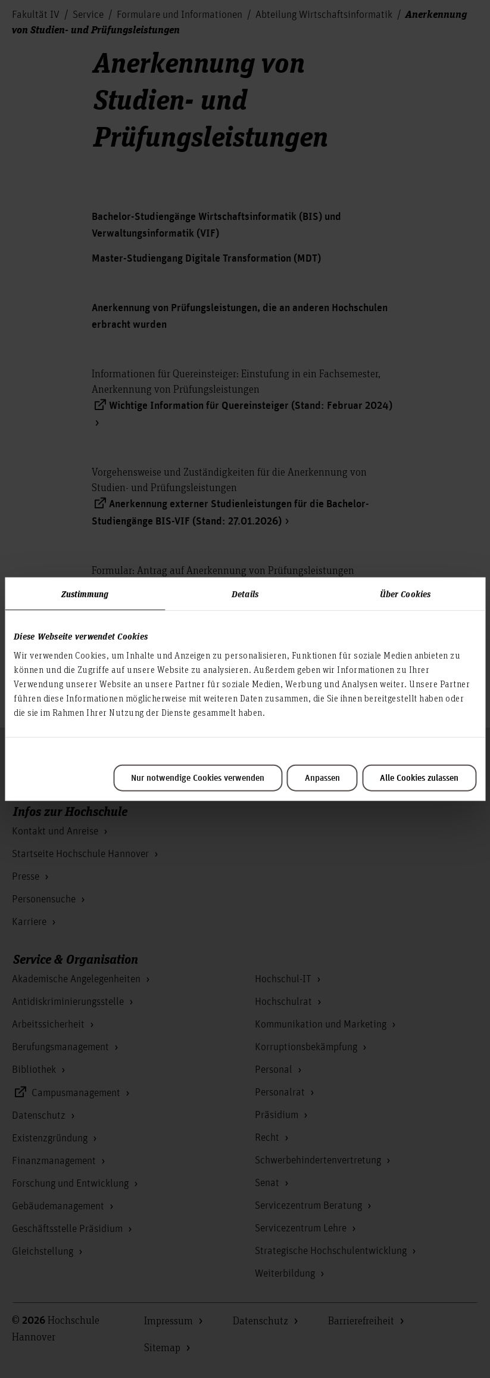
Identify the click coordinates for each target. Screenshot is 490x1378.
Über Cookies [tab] (405, 594)
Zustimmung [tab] (85, 594)
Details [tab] (245, 594)
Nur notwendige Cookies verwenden (197, 778)
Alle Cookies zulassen (419, 778)
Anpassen (322, 778)
